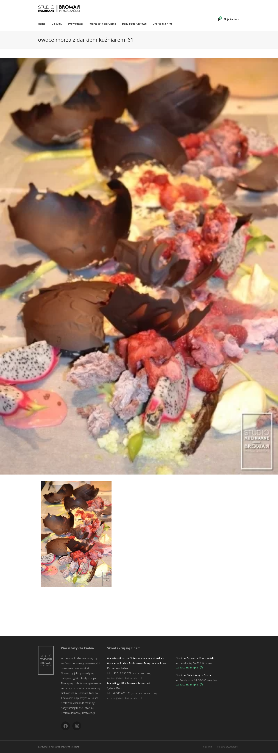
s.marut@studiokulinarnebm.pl (124, 698)
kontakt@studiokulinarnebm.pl (124, 678)
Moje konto (230, 19)
